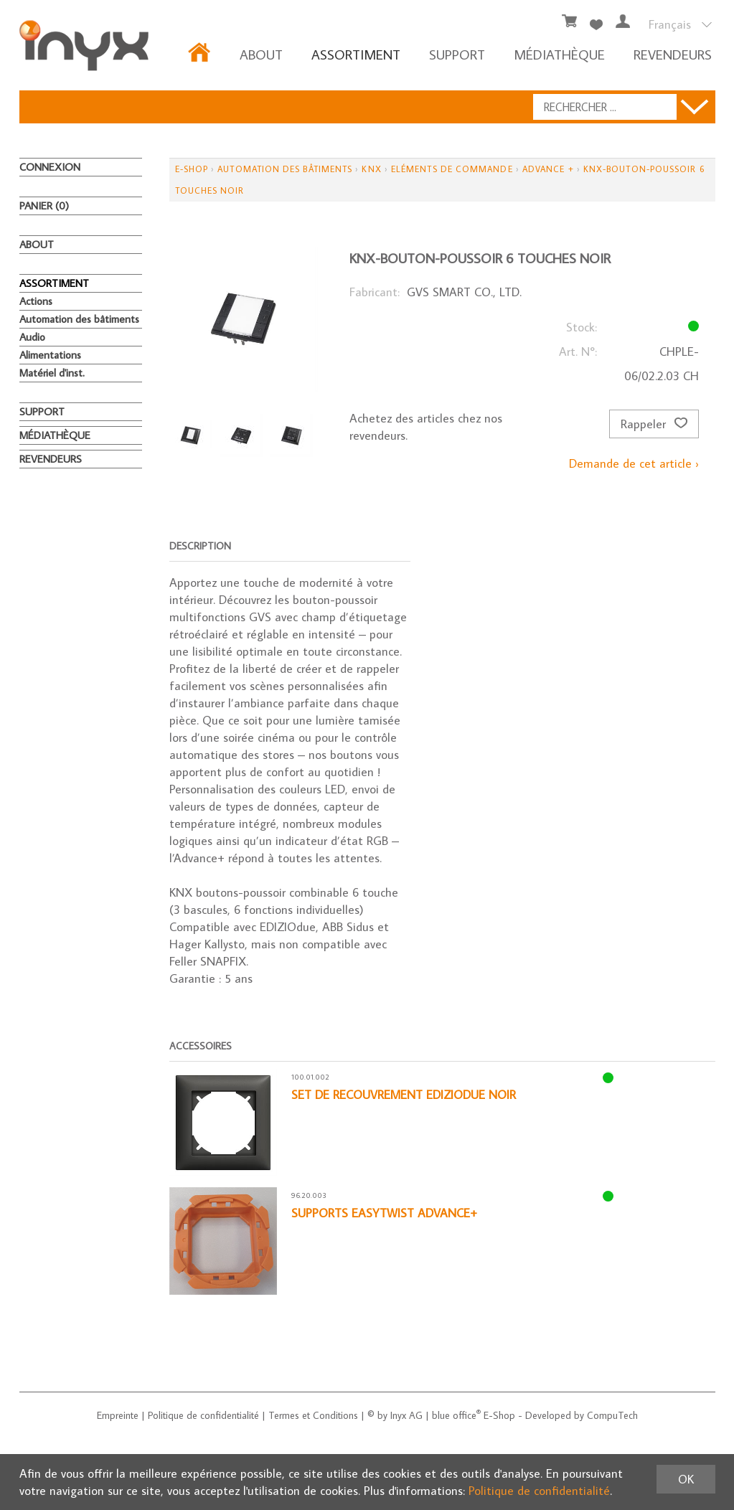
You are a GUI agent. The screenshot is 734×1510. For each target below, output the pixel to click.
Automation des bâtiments (79, 319)
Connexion (49, 167)
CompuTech (612, 1415)
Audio (32, 337)
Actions (35, 301)
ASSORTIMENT (355, 54)
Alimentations (50, 355)
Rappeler (654, 424)
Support (457, 54)
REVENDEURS (673, 54)
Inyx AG (406, 1415)
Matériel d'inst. (52, 372)
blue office (456, 1415)
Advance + (548, 169)
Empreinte (117, 1415)
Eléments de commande (452, 169)
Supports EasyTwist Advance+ (384, 1213)
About (261, 54)
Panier (44, 205)
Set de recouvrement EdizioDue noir (403, 1095)
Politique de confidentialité (203, 1415)
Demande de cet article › (634, 463)
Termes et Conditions (313, 1415)
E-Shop (191, 169)
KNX (371, 169)
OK (686, 1479)
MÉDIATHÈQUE (559, 54)
